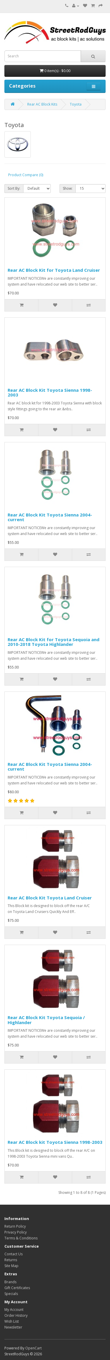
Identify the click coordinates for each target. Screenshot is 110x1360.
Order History (16, 1315)
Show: (67, 188)
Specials (11, 1293)
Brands (10, 1281)
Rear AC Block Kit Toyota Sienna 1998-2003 (50, 392)
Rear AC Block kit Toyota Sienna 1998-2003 (55, 1142)
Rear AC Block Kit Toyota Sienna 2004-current (50, 517)
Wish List (11, 1321)
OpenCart (33, 1348)
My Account (13, 1309)
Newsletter (13, 1327)
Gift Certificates (17, 1287)
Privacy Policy (15, 1232)
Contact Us (13, 1253)
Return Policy (15, 1226)
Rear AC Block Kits (42, 104)
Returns (10, 1259)
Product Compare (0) (25, 174)
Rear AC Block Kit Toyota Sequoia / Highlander (46, 1019)
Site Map (11, 1265)
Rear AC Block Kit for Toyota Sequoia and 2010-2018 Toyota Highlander (53, 641)
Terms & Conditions (21, 1238)
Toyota (76, 104)
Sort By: (14, 188)
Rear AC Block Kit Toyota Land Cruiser (50, 898)
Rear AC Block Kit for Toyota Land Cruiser (54, 270)
